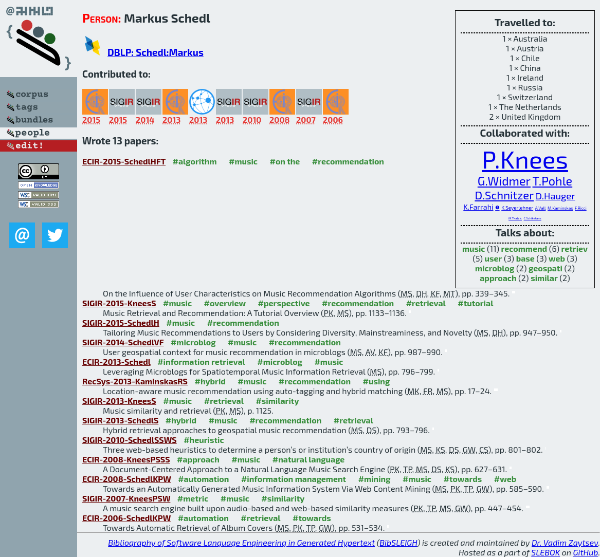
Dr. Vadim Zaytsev (565, 542)
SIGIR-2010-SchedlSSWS (129, 439)
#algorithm (195, 161)
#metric (192, 498)
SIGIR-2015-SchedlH (120, 322)
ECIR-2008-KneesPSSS (126, 459)
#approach (198, 459)
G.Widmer (504, 181)
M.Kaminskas (560, 208)
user (493, 258)
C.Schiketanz (532, 218)
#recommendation (348, 161)
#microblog (193, 342)
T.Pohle (553, 181)
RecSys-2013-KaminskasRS (135, 381)
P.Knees (525, 159)
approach (498, 278)
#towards (463, 479)
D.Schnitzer (504, 194)
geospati (545, 268)
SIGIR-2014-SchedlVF (122, 342)
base (525, 258)
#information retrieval (201, 361)
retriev (574, 248)
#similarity (277, 400)
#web (505, 479)
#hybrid (209, 381)
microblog (494, 268)
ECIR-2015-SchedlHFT (124, 161)
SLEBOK (545, 552)
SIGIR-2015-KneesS (119, 303)
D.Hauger (555, 195)
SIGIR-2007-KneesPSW (126, 498)
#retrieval (426, 303)
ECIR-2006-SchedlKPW (126, 518)
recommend (524, 248)
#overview (225, 303)
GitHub (585, 552)
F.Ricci (581, 208)
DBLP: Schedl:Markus (155, 52)
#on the (285, 161)
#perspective (284, 303)
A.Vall (540, 208)
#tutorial (475, 303)
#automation (203, 479)
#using (376, 381)
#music (243, 161)
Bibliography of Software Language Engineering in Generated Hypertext (241, 542)
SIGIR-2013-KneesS (119, 400)
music (473, 248)
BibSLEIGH (398, 542)
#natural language (308, 459)
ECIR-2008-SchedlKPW (126, 479)
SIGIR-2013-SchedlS (120, 420)
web (557, 258)
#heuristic (204, 439)
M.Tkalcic (515, 218)
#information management (293, 479)
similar (544, 278)
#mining (374, 479)
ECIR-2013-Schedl (116, 361)
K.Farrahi (478, 206)
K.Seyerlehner (517, 208)
